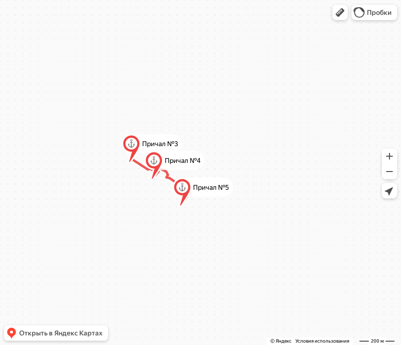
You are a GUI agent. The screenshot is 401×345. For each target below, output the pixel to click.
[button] (340, 12)
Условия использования (322, 341)
